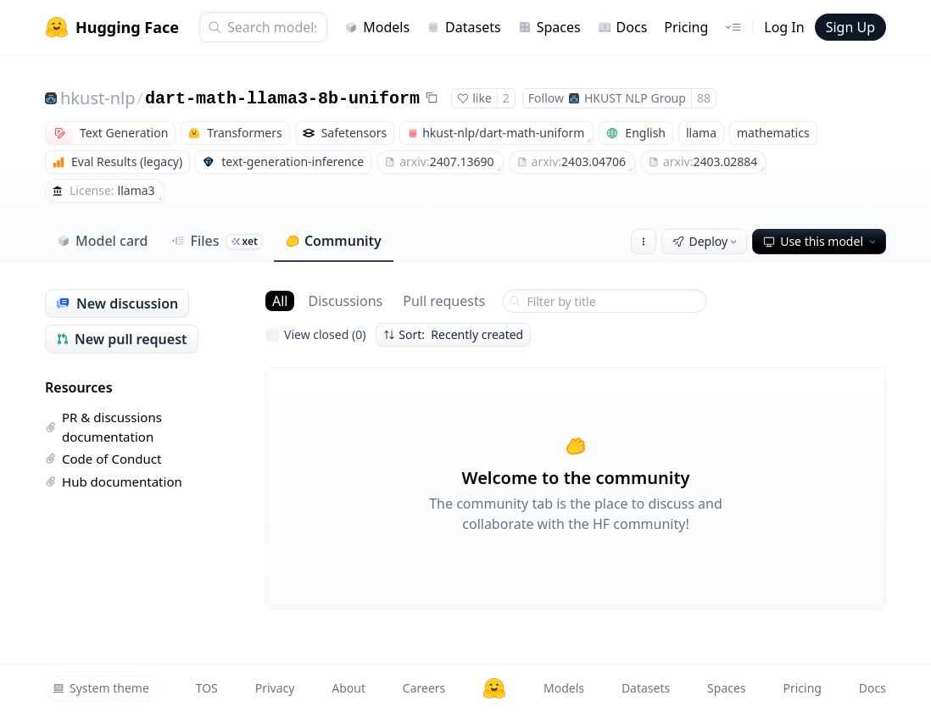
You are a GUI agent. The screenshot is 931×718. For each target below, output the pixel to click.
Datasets (463, 27)
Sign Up (850, 27)
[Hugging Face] (494, 688)
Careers (424, 688)
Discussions (345, 301)
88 (704, 98)
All (279, 301)
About (348, 688)
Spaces (549, 27)
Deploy (706, 241)
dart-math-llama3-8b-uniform (282, 99)
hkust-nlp (97, 97)
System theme (101, 688)
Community (334, 240)
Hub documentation (113, 481)
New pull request (121, 339)
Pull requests (444, 301)
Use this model (820, 241)
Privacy (275, 688)
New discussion (117, 303)
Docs (623, 27)
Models (377, 27)
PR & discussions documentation (103, 427)
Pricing (686, 27)
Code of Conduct (103, 458)
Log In (784, 27)
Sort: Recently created (453, 334)
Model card (102, 240)
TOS (207, 688)
